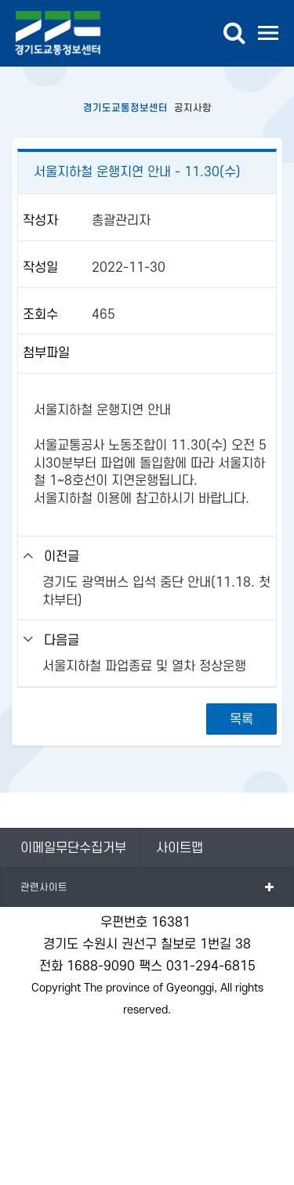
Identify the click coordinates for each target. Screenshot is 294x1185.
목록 (241, 720)
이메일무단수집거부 (73, 848)
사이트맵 (179, 848)
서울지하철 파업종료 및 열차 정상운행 (144, 666)
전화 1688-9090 (87, 966)
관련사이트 (43, 887)
